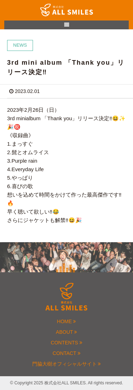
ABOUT (66, 332)
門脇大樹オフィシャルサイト (66, 364)
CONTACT (66, 353)
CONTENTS (66, 342)
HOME (66, 321)
